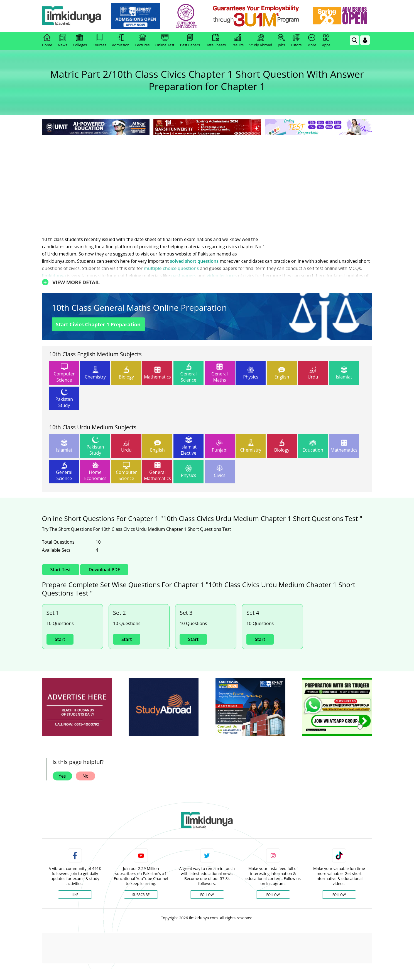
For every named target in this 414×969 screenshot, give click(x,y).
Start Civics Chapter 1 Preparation (98, 324)
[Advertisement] (207, 178)
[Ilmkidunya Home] (72, 16)
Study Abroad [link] (260, 40)
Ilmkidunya (54, 276)
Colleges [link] (80, 40)
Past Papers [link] (190, 40)
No (85, 776)
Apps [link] (326, 40)
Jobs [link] (281, 40)
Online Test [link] (165, 40)
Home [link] (47, 40)
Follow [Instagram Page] (273, 894)
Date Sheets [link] (215, 40)
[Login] (365, 40)
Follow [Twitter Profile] (207, 894)
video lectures (222, 276)
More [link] (311, 40)
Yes (62, 776)
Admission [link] (120, 40)
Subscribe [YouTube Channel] (141, 894)
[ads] (77, 707)
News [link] (62, 40)
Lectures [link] (142, 40)
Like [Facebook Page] (75, 894)
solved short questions (194, 261)
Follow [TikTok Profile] (339, 894)
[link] (136, 16)
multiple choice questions (171, 268)
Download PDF (104, 570)
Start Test (60, 570)
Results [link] (237, 40)
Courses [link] (99, 40)
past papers (184, 276)
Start (60, 639)
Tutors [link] (296, 40)
